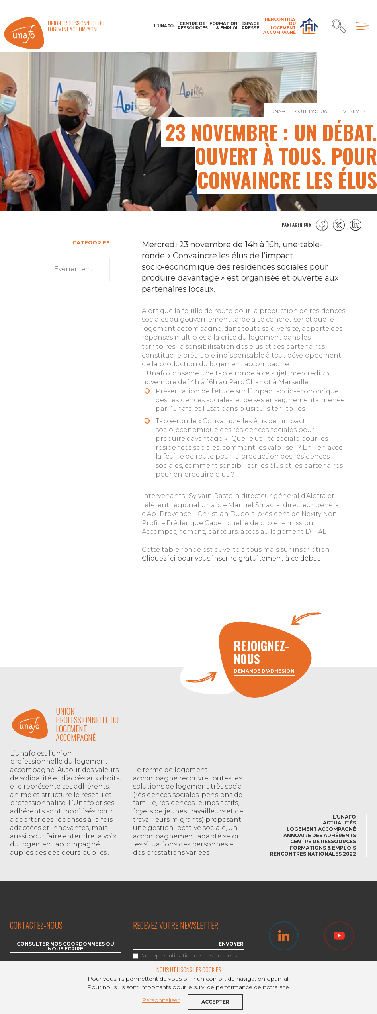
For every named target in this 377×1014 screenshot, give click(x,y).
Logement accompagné (321, 829)
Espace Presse (250, 25)
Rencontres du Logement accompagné (279, 26)
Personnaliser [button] (161, 1000)
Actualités (339, 823)
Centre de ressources (191, 25)
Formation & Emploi (223, 25)
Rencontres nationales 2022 (313, 854)
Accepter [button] (215, 1002)
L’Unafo (164, 26)
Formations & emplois (323, 848)
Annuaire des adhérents (319, 835)
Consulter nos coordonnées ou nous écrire (65, 946)
